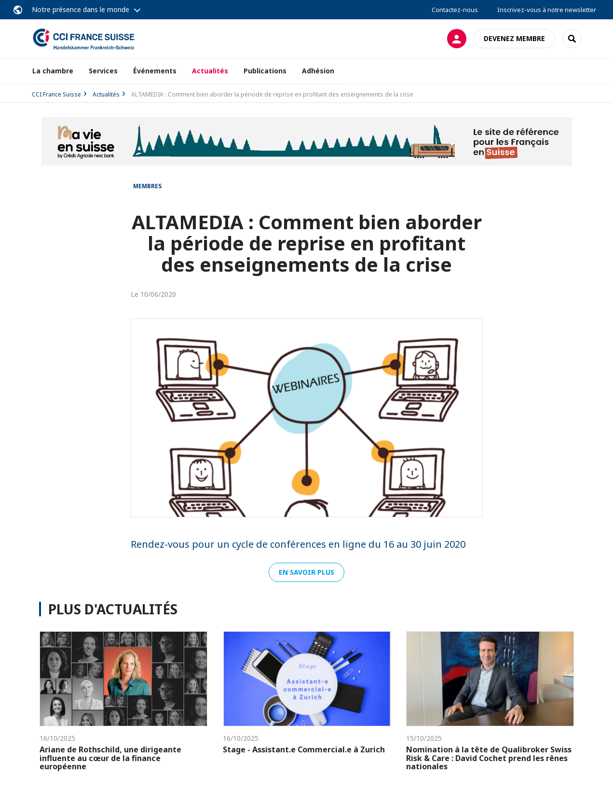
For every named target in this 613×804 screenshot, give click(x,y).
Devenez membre (514, 38)
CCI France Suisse (56, 94)
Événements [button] (155, 70)
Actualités (210, 70)
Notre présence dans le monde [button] (80, 9)
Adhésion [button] (318, 70)
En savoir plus (306, 572)
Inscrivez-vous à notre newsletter (546, 9)
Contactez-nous (455, 9)
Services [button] (103, 70)
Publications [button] (265, 70)
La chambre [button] (52, 70)
